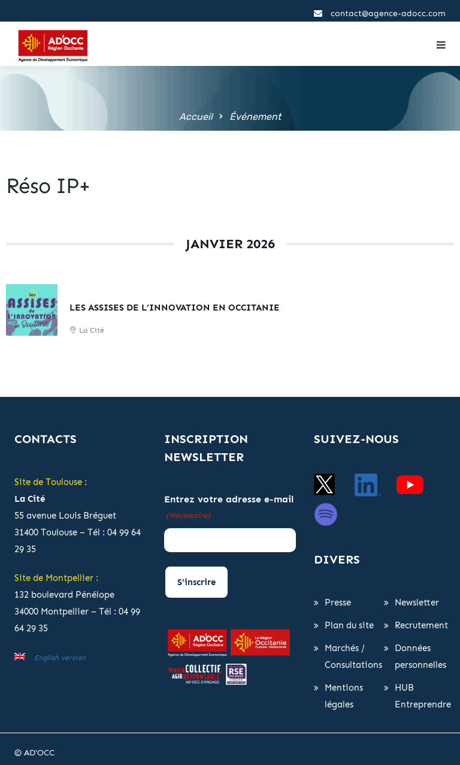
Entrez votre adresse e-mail (228, 508)
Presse (338, 602)
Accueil (196, 116)
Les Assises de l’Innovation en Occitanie (174, 307)
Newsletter (417, 602)
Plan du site (349, 625)
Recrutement (421, 625)
